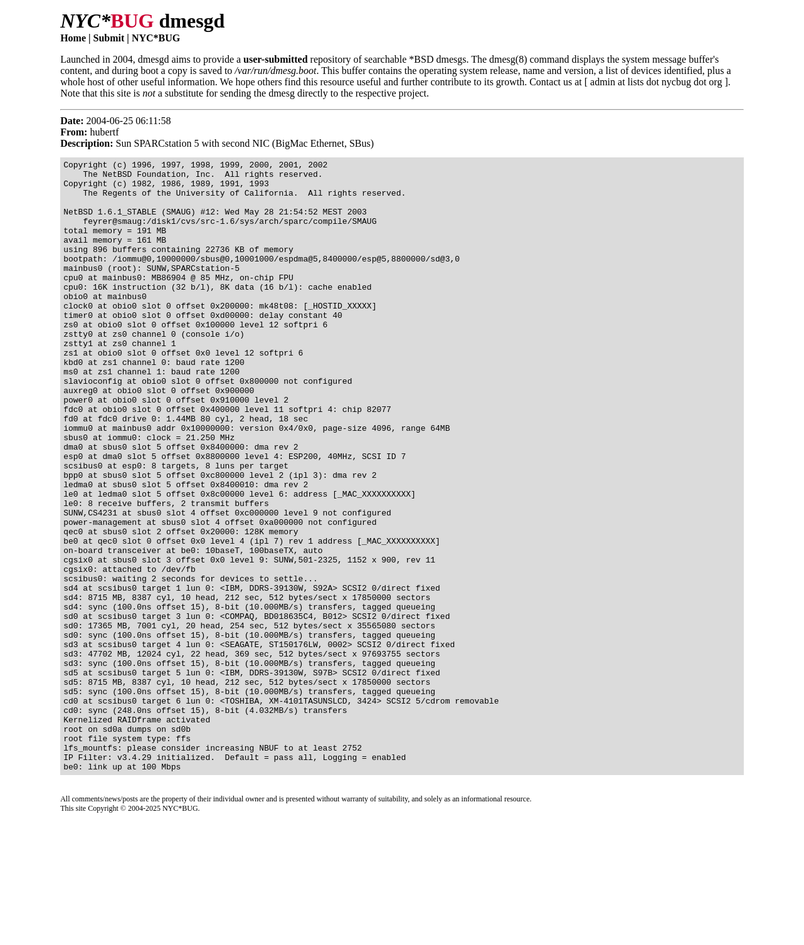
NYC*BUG (156, 38)
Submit (109, 38)
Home (73, 38)
